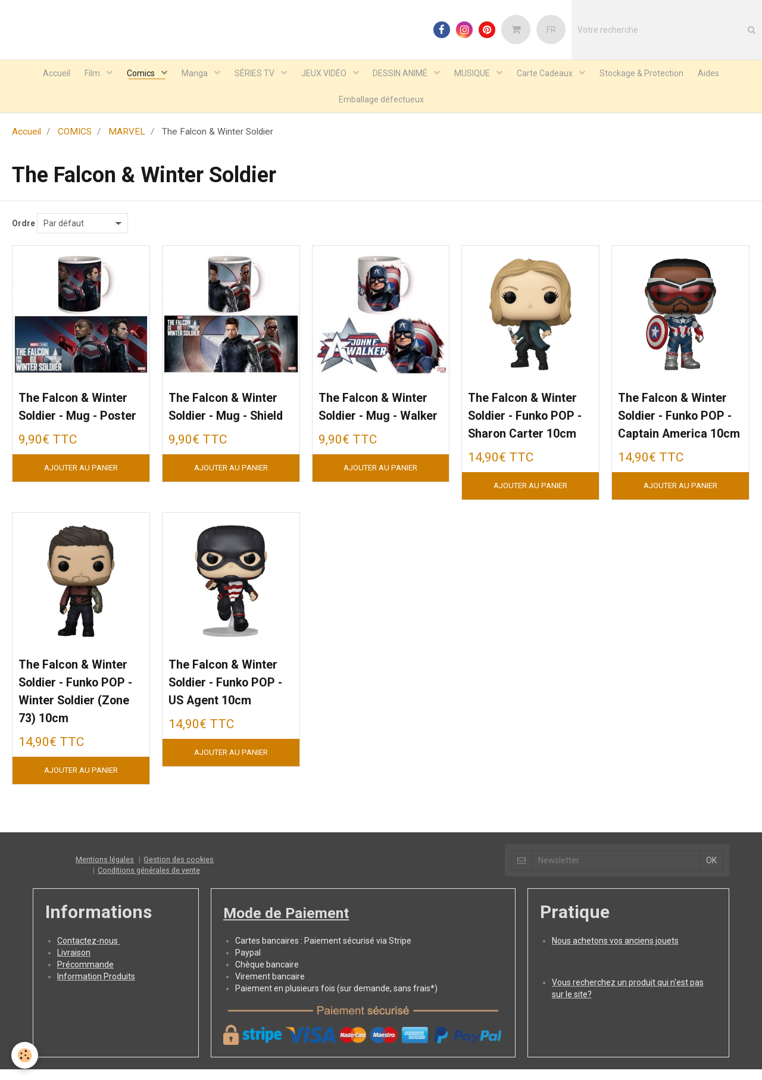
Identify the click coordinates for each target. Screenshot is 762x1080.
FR (551, 30)
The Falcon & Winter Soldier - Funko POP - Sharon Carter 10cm (518, 443)
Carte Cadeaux (557, 75)
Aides (727, 75)
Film (79, 75)
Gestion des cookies (178, 930)
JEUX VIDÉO (324, 75)
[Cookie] (25, 1055)
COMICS (75, 138)
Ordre (23, 230)
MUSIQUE (480, 75)
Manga (188, 75)
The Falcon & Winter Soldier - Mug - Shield (219, 424)
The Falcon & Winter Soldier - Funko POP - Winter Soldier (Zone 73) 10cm (69, 751)
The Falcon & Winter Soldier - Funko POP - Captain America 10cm (671, 443)
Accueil (38, 75)
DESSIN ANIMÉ (405, 75)
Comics (131, 75)
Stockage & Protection (656, 75)
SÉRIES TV (252, 75)
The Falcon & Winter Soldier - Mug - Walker (369, 424)
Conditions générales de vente (149, 941)
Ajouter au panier (80, 496)
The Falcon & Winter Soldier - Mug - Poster (69, 424)
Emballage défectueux (381, 105)
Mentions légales (105, 930)
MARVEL (126, 138)
